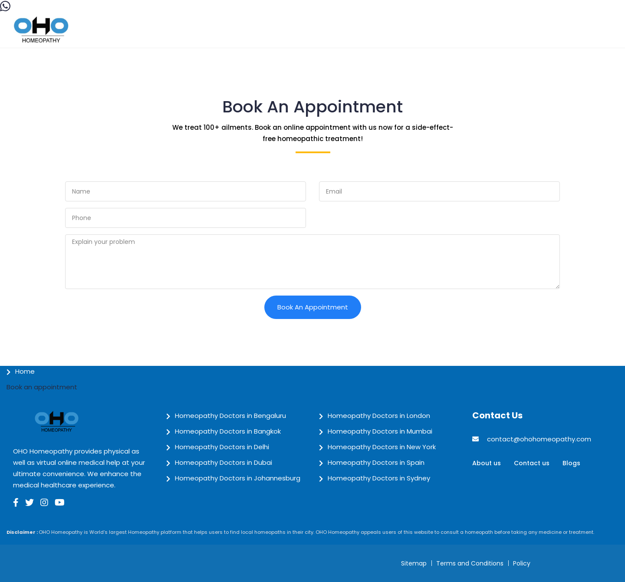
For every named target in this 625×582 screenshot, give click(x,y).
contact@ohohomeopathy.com (539, 439)
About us (486, 463)
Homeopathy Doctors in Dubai (223, 462)
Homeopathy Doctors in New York (382, 446)
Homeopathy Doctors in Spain (376, 462)
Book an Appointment (312, 307)
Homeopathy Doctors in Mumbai (380, 431)
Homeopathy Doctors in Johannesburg (237, 478)
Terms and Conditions (469, 563)
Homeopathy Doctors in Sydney (379, 478)
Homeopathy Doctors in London (379, 415)
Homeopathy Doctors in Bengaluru (230, 415)
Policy (521, 563)
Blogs (571, 463)
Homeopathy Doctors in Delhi (222, 446)
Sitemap (414, 563)
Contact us (531, 463)
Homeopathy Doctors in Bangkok (228, 431)
